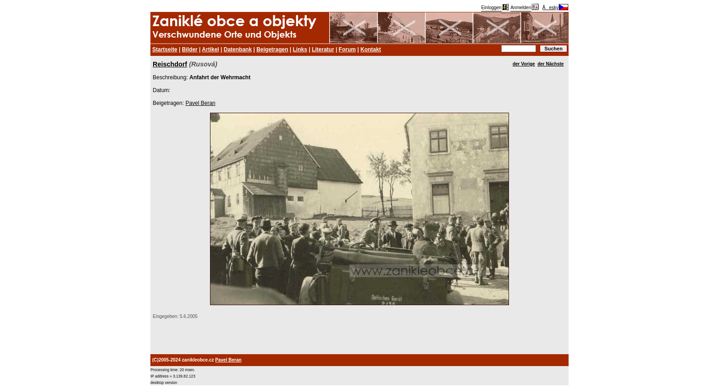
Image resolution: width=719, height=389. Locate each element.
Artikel (210, 49)
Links (300, 49)
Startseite (164, 49)
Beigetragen (272, 49)
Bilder (190, 49)
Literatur (323, 49)
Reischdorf (170, 64)
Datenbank (238, 49)
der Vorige (524, 63)
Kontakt (370, 49)
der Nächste (550, 63)
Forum (347, 49)
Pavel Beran (200, 103)
